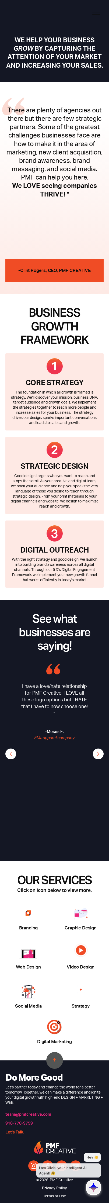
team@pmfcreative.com (28, 1114)
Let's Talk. (14, 1132)
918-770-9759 (19, 1123)
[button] (10, 754)
